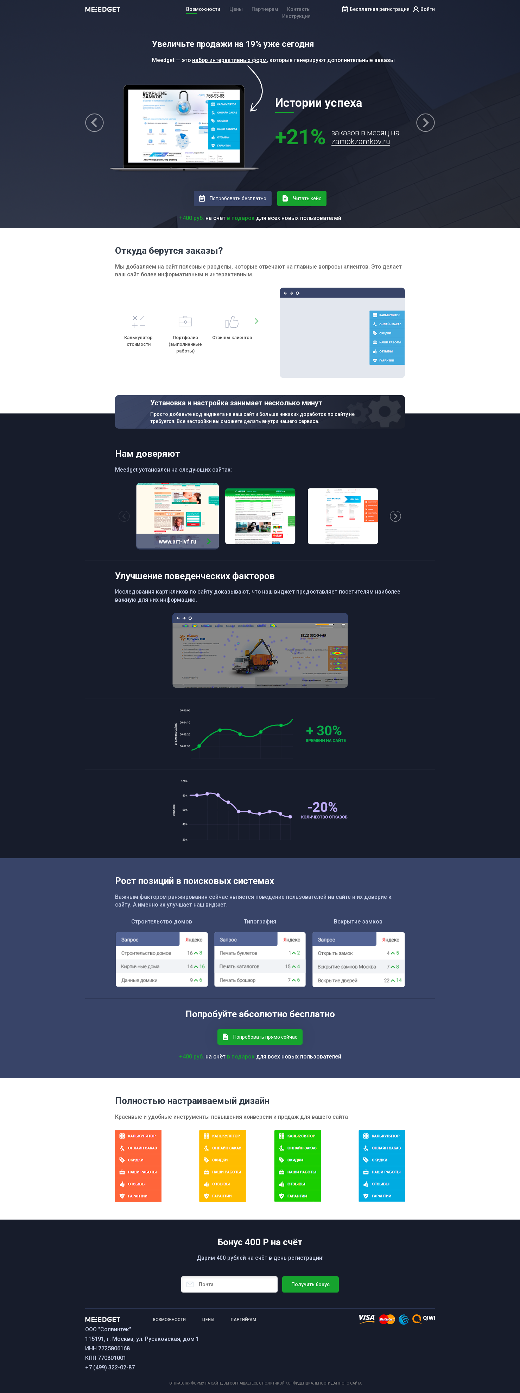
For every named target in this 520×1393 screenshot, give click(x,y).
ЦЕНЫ (208, 1319)
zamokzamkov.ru (360, 141)
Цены (236, 9)
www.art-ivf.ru (177, 541)
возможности (169, 1319)
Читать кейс (307, 198)
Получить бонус (310, 1284)
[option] (138, 332)
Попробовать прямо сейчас (265, 1037)
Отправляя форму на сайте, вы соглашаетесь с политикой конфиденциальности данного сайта (265, 1383)
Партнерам (265, 9)
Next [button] (425, 122)
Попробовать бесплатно (238, 198)
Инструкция (296, 16)
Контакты (299, 9)
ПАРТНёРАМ (243, 1319)
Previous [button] (94, 122)
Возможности (203, 9)
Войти (427, 9)
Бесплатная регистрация (380, 9)
